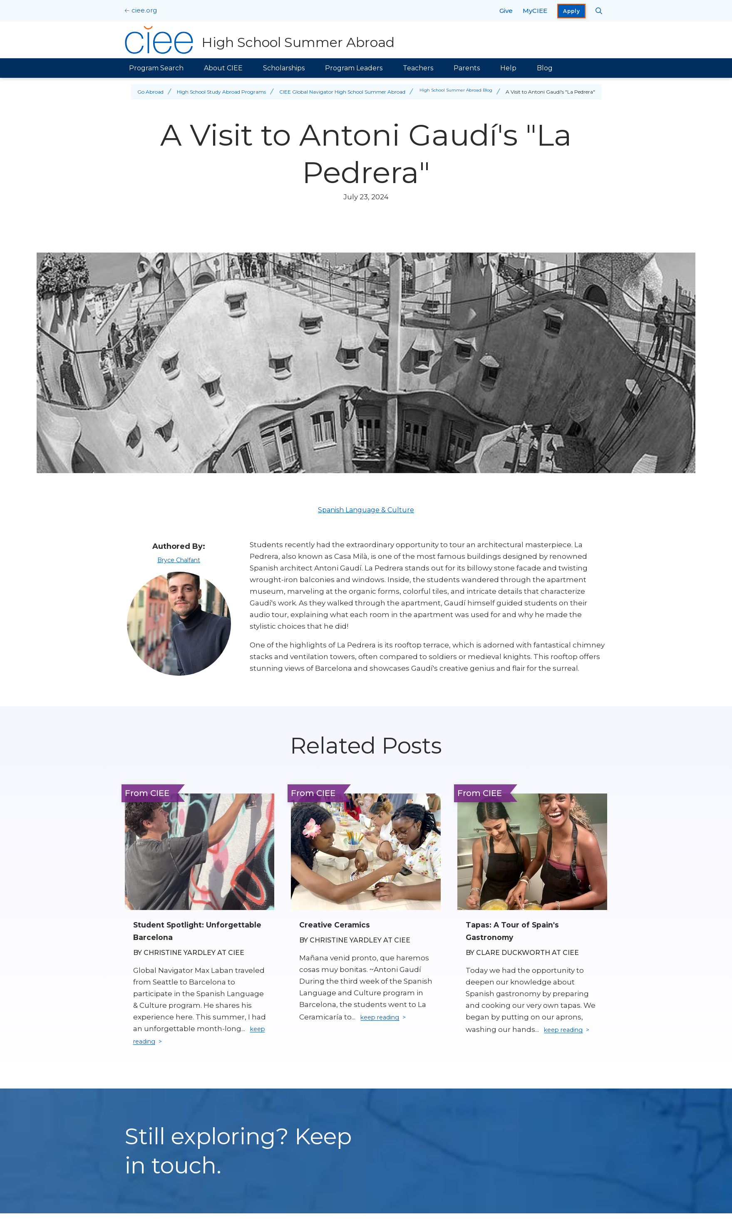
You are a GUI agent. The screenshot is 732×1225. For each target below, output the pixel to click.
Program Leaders (353, 68)
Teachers (418, 68)
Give (506, 11)
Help (508, 68)
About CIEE (223, 68)
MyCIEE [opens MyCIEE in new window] (535, 11)
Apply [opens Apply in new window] (571, 11)
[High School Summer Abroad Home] (262, 40)
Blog (545, 68)
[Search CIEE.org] (599, 10)
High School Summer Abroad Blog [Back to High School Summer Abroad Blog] (455, 92)
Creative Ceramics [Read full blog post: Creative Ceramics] (339, 925)
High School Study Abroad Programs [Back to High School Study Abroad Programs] (216, 92)
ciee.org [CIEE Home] (144, 10)
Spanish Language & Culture (366, 510)
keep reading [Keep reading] (160, 1042)
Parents (467, 68)
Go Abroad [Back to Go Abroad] (145, 92)
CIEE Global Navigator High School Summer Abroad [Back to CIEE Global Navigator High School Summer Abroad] (337, 92)
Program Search (156, 68)
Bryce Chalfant (179, 559)
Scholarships (284, 68)
